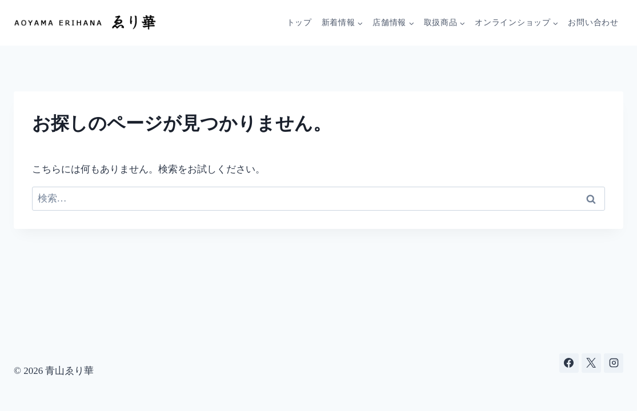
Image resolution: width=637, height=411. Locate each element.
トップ (299, 22)
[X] (591, 363)
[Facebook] (569, 363)
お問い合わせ (593, 22)
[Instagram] (613, 363)
